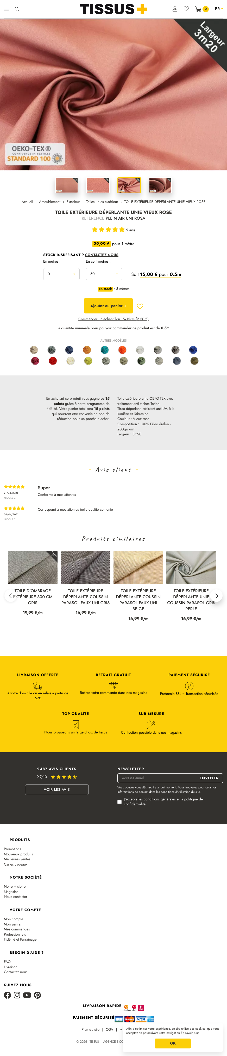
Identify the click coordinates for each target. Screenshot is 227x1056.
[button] (10, 595)
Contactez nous (15, 972)
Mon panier (13, 924)
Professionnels (15, 934)
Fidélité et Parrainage (20, 939)
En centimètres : (98, 262)
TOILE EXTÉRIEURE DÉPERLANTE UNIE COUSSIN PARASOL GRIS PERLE (191, 600)
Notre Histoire (15, 886)
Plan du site (91, 1029)
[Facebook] (7, 996)
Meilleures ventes (17, 859)
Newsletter (130, 769)
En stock (105, 289)
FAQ (7, 962)
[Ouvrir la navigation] (6, 9)
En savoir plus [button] (190, 1033)
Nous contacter (15, 896)
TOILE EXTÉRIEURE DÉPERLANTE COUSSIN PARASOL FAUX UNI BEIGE (138, 600)
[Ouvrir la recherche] (17, 9)
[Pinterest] (37, 996)
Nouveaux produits (18, 854)
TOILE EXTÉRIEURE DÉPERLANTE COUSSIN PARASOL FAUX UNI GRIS (85, 597)
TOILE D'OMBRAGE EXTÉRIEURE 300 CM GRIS (33, 597)
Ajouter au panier (108, 306)
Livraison (10, 967)
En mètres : (52, 262)
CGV (109, 1029)
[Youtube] (27, 996)
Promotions (12, 849)
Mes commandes (17, 929)
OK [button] (173, 1043)
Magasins (11, 892)
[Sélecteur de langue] (219, 8)
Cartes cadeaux (15, 864)
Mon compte (13, 919)
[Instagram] (17, 996)
